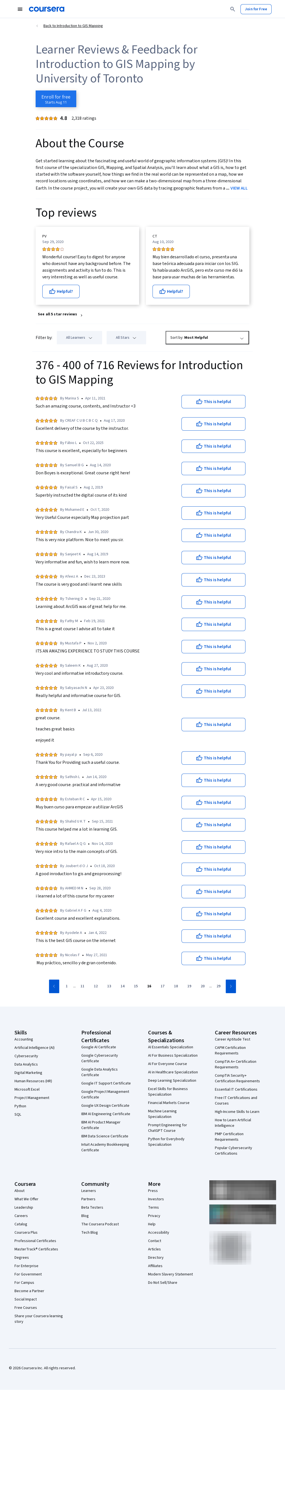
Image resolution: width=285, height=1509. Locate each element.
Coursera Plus (26, 1232)
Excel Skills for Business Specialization (168, 1091)
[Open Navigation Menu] (20, 9)
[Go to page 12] (96, 986)
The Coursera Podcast (100, 1224)
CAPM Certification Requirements (230, 1050)
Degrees (21, 1257)
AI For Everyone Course (167, 1064)
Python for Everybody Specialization (166, 1141)
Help (152, 1224)
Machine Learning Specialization (162, 1114)
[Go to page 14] (122, 986)
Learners (88, 1191)
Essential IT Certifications (236, 1089)
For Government (28, 1274)
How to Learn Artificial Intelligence (233, 1122)
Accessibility (158, 1232)
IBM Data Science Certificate (104, 1136)
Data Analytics (26, 1064)
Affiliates (155, 1266)
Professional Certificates (35, 1241)
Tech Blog (89, 1232)
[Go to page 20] (203, 986)
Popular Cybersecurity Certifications (233, 1150)
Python (20, 1106)
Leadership (23, 1207)
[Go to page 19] (189, 986)
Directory (156, 1257)
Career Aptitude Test (232, 1039)
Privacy (154, 1216)
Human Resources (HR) (33, 1081)
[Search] (232, 9)
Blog (85, 1216)
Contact (154, 1241)
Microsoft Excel (27, 1089)
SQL (17, 1114)
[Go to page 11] (82, 986)
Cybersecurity (26, 1056)
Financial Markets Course (169, 1103)
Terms (153, 1207)
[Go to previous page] (54, 986)
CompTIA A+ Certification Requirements (235, 1064)
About (19, 1191)
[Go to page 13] (109, 986)
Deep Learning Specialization (172, 1080)
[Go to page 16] (149, 986)
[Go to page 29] (218, 986)
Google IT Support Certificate (106, 1083)
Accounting (23, 1039)
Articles (154, 1249)
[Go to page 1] (67, 986)
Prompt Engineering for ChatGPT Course (167, 1127)
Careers (21, 1216)
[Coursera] (46, 9)
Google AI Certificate (98, 1047)
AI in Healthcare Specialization (173, 1072)
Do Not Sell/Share (162, 1282)
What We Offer (26, 1199)
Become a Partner (29, 1291)
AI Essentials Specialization (170, 1047)
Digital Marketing (28, 1073)
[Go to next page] (231, 986)
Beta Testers (92, 1207)
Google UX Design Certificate (105, 1105)
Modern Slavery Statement (170, 1274)
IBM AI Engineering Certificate (105, 1114)
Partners (88, 1199)
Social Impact (25, 1299)
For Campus (24, 1282)
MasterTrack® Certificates (36, 1249)
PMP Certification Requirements (229, 1136)
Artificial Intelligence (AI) (34, 1048)
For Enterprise (26, 1266)
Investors (156, 1199)
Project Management (31, 1098)
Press (153, 1191)
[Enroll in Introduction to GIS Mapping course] (56, 98)
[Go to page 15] (136, 986)
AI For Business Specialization (173, 1055)
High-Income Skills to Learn (237, 1112)
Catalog (20, 1224)
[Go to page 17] (163, 986)
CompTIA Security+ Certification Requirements (237, 1078)
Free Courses (25, 1308)
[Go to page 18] (176, 986)
